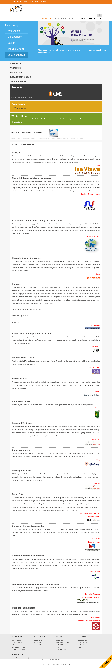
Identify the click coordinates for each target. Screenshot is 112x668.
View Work (15, 63)
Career (15, 645)
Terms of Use (55, 664)
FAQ (31, 1)
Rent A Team (16, 72)
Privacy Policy (46, 664)
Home (26, 1)
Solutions (38, 640)
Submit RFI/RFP (18, 81)
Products (17, 87)
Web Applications (63, 642)
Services (37, 642)
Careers (36, 1)
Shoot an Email (65, 664)
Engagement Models (20, 77)
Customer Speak (18, 649)
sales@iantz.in (28, 658)
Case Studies (61, 649)
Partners (82, 645)
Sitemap (43, 1)
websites (59, 640)
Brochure (21, 109)
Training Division (18, 647)
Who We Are (16, 640)
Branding (59, 645)
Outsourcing (83, 640)
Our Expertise (17, 642)
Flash (58, 647)
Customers (16, 68)
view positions (16, 122)
